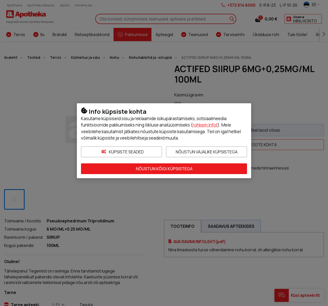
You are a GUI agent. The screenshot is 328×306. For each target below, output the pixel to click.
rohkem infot (205, 125)
